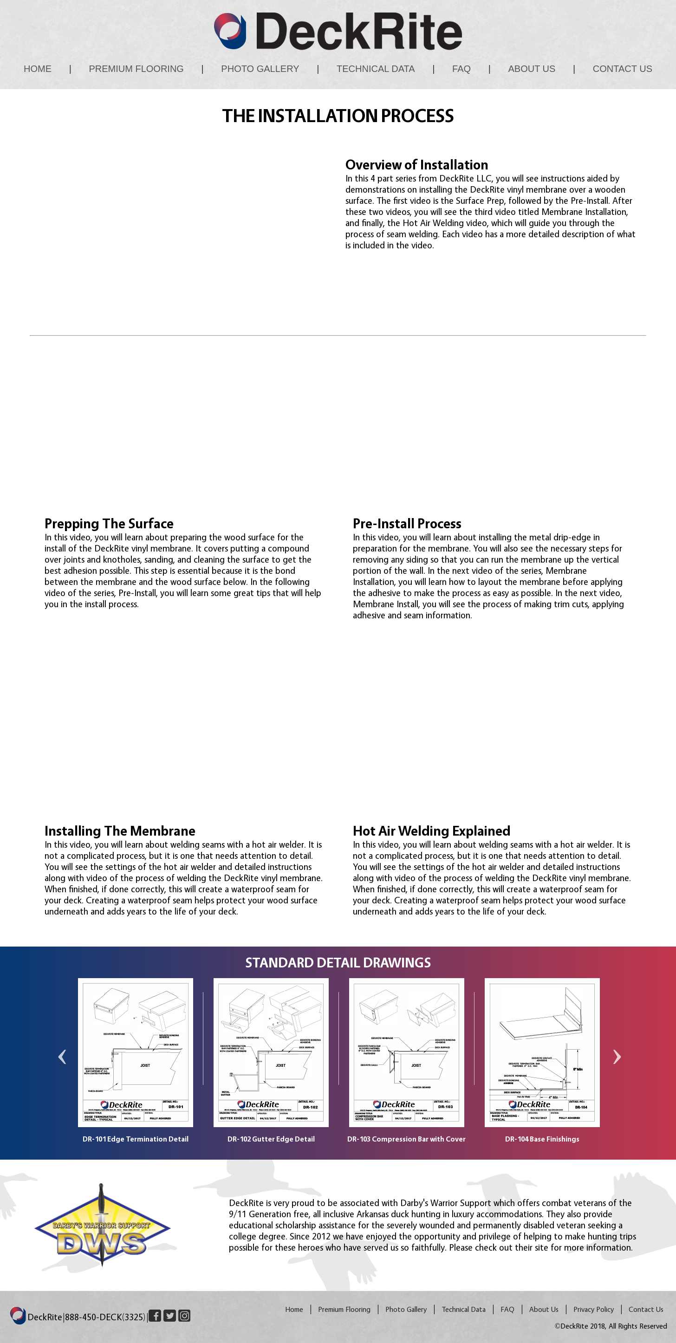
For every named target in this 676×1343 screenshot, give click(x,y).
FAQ (461, 69)
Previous (60, 1065)
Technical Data (376, 69)
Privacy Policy (593, 1309)
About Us (532, 69)
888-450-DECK (105, 1317)
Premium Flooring (136, 69)
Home (38, 69)
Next (615, 1065)
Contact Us (622, 69)
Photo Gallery (260, 69)
